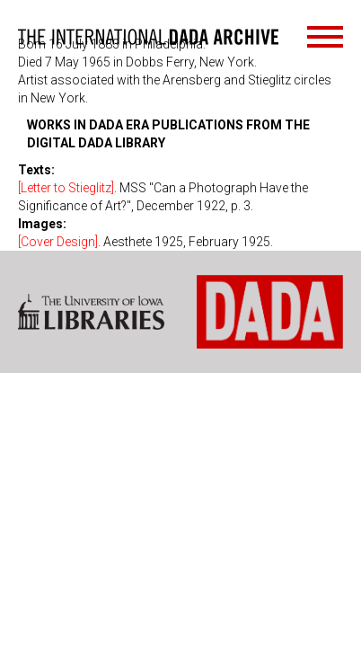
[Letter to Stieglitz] (66, 188)
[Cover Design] (58, 242)
